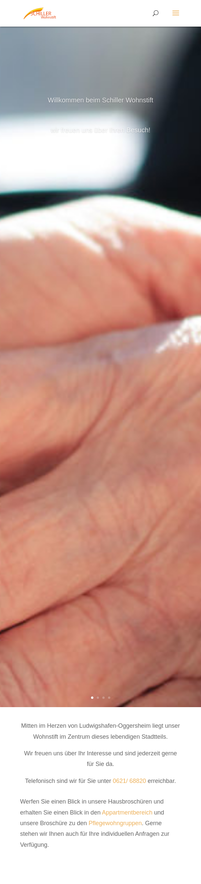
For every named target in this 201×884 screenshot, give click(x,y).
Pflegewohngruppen (115, 823)
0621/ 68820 (130, 781)
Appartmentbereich (128, 812)
